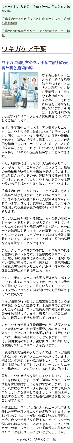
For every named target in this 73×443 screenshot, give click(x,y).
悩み (33, 152)
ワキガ (46, 75)
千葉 (48, 91)
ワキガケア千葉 (24, 48)
